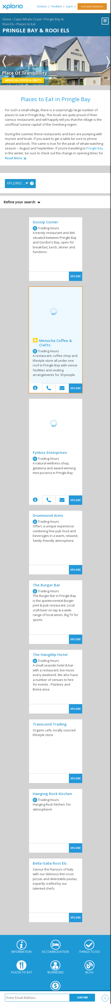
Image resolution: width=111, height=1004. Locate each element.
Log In (69, 6)
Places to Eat (25, 24)
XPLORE (75, 276)
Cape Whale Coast (27, 19)
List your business (92, 6)
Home (6, 19)
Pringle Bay (94, 148)
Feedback (56, 6)
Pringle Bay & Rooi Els (35, 30)
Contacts (42, 6)
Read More (13, 158)
